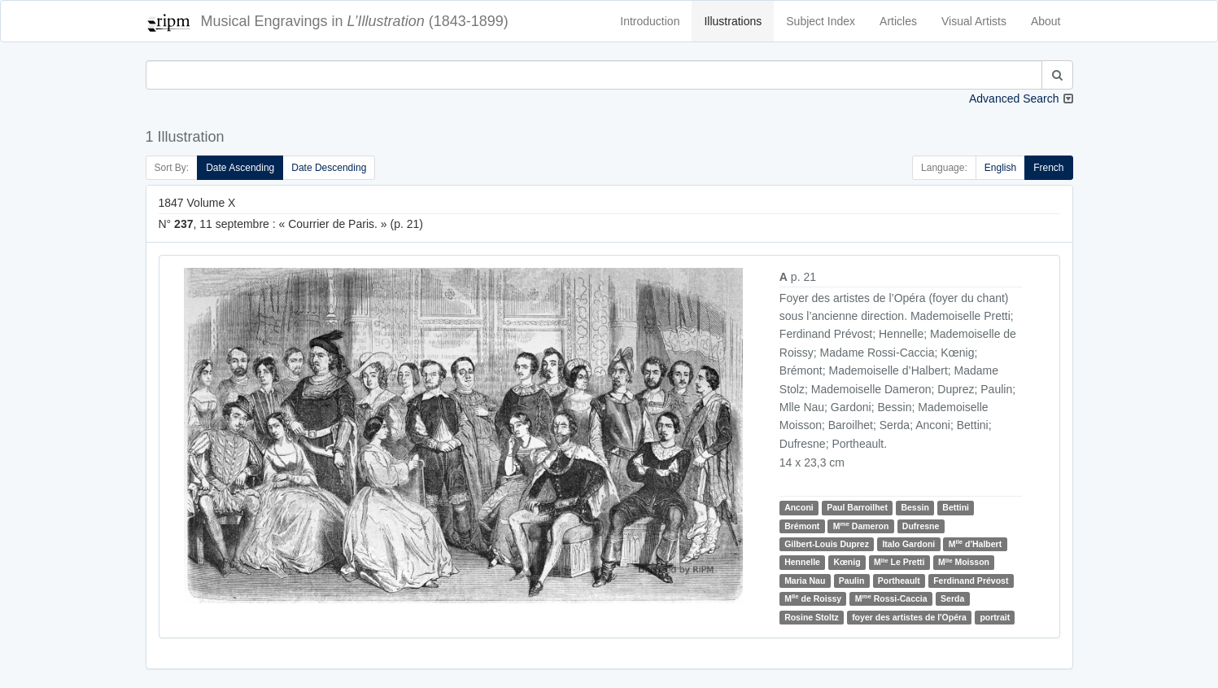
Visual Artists (973, 21)
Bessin (914, 507)
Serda (952, 598)
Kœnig (846, 562)
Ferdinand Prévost (970, 580)
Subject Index (820, 21)
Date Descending (328, 167)
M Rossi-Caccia (891, 598)
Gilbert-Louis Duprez (826, 544)
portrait (995, 617)
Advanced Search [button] (1014, 98)
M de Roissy (812, 598)
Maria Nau (804, 580)
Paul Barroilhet (857, 507)
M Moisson (963, 562)
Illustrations (733, 21)
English (1000, 167)
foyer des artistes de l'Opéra (909, 617)
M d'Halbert (975, 543)
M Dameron (861, 525)
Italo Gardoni (908, 544)
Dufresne (921, 526)
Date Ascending (240, 167)
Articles (898, 21)
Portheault (899, 580)
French (1048, 167)
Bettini (955, 507)
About (1046, 21)
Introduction (649, 21)
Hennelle (802, 562)
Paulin (852, 580)
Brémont (801, 526)
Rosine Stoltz (811, 617)
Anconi (799, 507)
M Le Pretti (899, 562)
